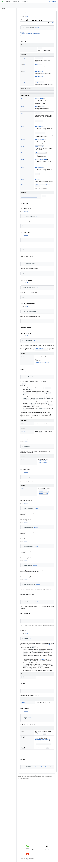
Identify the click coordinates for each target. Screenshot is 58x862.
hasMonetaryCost (39, 146)
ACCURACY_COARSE (39, 58)
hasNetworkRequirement (40, 152)
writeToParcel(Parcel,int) (39, 348)
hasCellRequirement (39, 139)
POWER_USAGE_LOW (39, 76)
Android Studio (52, 1)
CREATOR (44, 195)
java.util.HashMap (47, 644)
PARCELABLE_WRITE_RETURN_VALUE (42, 739)
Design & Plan (25, 1)
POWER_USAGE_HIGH (39, 71)
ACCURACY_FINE (38, 64)
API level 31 (26, 16)
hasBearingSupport (39, 132)
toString (37, 179)
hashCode (37, 173)
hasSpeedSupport (39, 167)
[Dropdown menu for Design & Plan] (29, 1)
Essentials (15, 1)
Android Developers (24, 12)
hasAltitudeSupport (39, 126)
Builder (40, 48)
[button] (8, 14)
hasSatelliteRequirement (41, 159)
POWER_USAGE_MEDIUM (39, 82)
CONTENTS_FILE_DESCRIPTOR (41, 349)
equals (36, 106)
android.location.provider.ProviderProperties (31, 33)
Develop (30, 12)
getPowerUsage (38, 120)
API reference (5, 6)
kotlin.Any (22, 32)
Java (53, 22)
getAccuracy (38, 113)
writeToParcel (38, 184)
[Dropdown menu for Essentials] (19, 1)
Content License (52, 775)
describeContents (39, 98)
